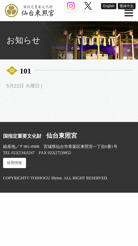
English (108, 6)
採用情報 (14, 163)
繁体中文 (127, 6)
